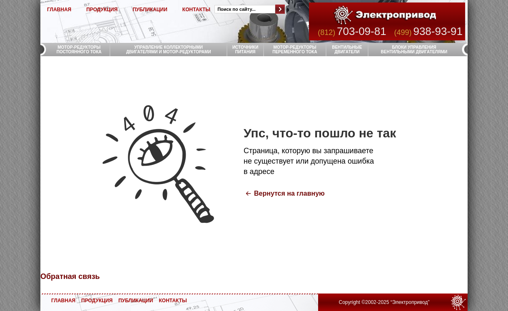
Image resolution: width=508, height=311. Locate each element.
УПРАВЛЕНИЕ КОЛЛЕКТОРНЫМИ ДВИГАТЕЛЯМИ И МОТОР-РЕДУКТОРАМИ (168, 49)
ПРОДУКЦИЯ (101, 9)
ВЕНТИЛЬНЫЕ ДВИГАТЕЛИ (347, 49)
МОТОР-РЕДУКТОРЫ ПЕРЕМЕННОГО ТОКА (294, 49)
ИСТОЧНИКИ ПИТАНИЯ (245, 49)
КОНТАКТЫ (196, 9)
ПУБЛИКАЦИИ (149, 9)
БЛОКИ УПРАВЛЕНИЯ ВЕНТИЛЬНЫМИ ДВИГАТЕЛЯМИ (414, 49)
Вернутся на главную (289, 193)
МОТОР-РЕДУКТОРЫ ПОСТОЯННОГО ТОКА (79, 49)
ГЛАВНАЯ (59, 9)
